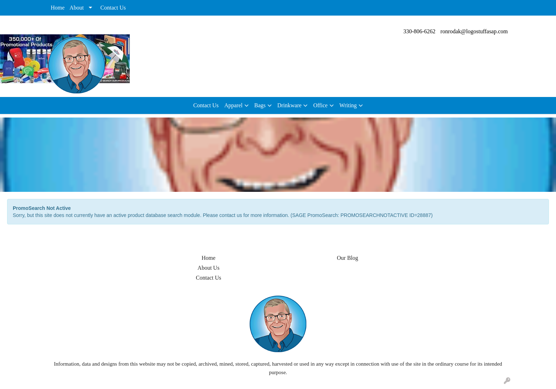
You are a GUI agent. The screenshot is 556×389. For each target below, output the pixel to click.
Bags (260, 105)
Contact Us (113, 8)
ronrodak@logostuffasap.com (474, 31)
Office (320, 105)
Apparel (233, 105)
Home (58, 8)
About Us (208, 268)
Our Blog (347, 258)
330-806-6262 (419, 31)
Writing (348, 105)
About (77, 8)
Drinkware (289, 105)
